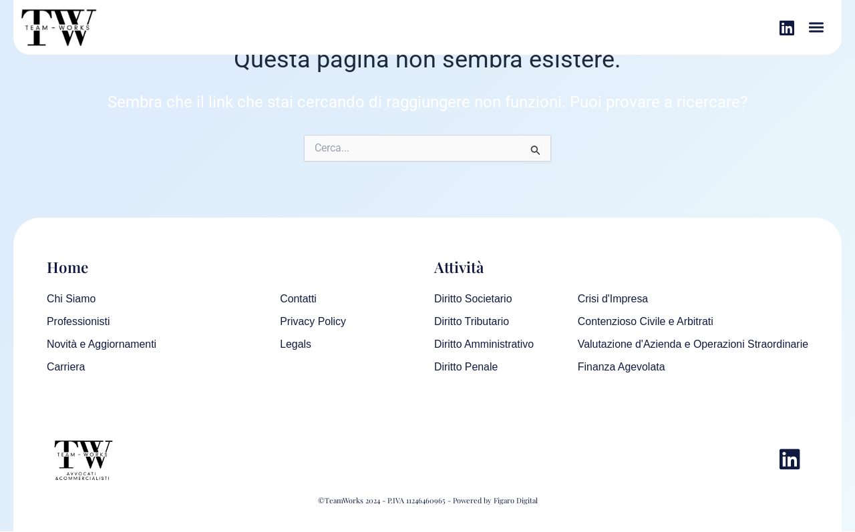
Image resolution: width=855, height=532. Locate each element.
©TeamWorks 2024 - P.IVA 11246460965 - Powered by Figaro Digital (428, 501)
